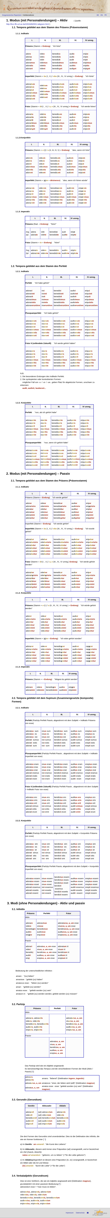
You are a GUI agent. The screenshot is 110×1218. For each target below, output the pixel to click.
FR (106, 15)
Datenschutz (80, 1213)
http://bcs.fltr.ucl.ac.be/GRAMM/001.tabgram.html (27, 24)
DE (98, 15)
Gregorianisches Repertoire (11, 15)
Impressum (70, 1213)
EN (102, 15)
